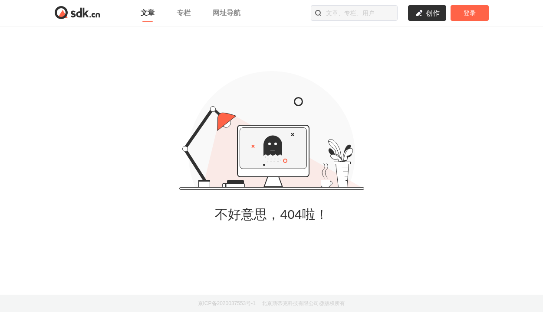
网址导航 (226, 12)
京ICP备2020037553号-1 (227, 303)
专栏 (185, 12)
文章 (149, 12)
